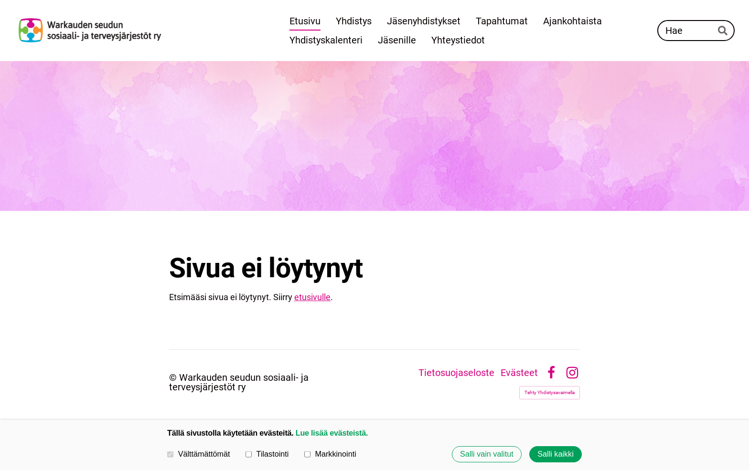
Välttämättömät (198, 453)
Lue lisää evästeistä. (332, 432)
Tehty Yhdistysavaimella (549, 392)
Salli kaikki (555, 454)
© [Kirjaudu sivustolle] (174, 377)
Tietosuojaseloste (456, 372)
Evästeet (519, 372)
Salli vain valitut (487, 454)
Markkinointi (330, 453)
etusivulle (312, 297)
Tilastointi (267, 453)
